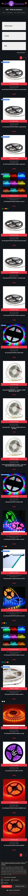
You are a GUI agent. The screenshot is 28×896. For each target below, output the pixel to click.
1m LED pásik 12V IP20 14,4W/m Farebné (14, 616)
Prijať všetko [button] (6, 886)
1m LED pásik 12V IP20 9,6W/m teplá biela (14, 315)
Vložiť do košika (14, 83)
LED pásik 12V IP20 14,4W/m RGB (14, 502)
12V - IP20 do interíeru (19, 12)
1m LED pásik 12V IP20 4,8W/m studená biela (14, 127)
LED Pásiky (9, 12)
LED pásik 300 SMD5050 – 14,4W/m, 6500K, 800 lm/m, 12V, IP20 (14, 390)
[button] (25, 3)
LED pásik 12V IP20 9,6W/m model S (14, 694)
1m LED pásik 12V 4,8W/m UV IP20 (14, 770)
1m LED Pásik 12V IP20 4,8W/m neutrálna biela (14, 89)
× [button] (26, 862)
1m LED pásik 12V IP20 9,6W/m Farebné (14, 655)
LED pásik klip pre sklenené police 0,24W (14, 578)
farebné (6, 36)
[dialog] (14, 878)
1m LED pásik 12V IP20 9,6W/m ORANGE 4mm (14, 808)
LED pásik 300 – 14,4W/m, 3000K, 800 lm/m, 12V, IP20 (14, 428)
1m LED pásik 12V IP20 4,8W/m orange (14, 733)
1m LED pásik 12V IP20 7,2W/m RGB (14, 352)
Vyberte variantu (14, 195)
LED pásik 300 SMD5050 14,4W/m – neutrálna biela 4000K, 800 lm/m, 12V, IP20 (14, 465)
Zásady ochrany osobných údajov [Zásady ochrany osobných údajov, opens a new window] (19, 874)
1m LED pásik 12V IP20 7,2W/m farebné (14, 539)
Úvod (4, 12)
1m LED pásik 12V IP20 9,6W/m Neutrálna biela (14, 240)
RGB (5, 46)
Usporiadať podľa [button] (21, 52)
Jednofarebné (8, 26)
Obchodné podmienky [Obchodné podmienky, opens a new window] (14, 893)
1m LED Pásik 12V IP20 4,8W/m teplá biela (14, 164)
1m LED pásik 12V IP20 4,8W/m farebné (14, 201)
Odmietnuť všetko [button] (20, 886)
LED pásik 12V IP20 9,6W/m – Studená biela (14, 278)
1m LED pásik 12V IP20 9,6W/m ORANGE (14, 845)
